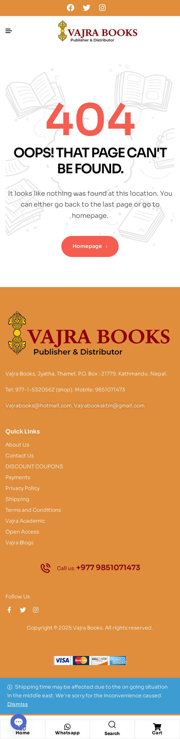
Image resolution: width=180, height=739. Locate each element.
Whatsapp (67, 732)
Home (23, 732)
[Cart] (157, 727)
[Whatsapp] (67, 727)
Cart (157, 732)
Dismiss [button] (17, 704)
